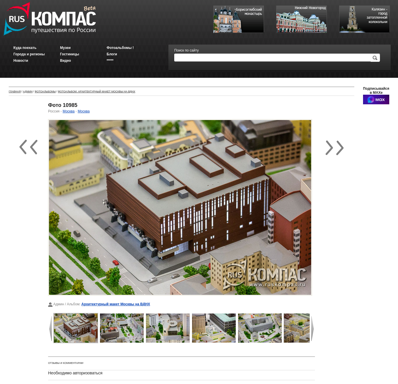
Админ (28, 91)
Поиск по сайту (186, 50)
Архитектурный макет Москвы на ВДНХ (115, 304)
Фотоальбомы (45, 91)
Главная (15, 91)
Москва (69, 111)
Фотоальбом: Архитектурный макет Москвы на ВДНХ (96, 91)
